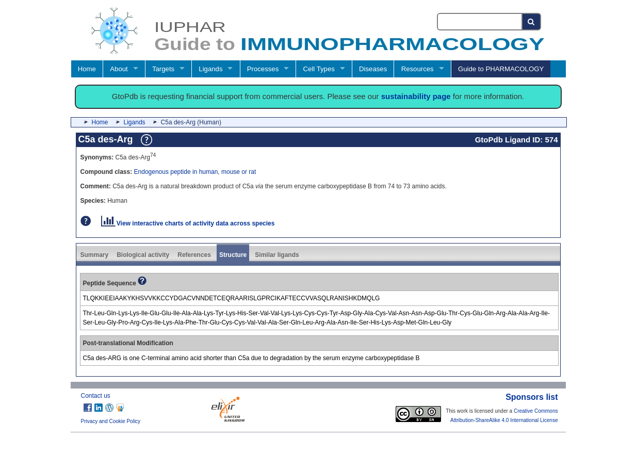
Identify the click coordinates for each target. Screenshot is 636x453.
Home (87, 69)
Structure (233, 254)
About (118, 69)
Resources (417, 69)
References (194, 254)
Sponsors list (531, 397)
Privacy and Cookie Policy (111, 421)
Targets (163, 69)
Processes (263, 69)
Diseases (373, 69)
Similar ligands (277, 254)
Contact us (95, 395)
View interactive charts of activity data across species (188, 223)
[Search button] (532, 21)
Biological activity (143, 254)
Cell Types (319, 69)
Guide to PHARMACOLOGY (501, 69)
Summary (94, 254)
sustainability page (416, 96)
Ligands (210, 69)
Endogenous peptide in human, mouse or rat (195, 171)
